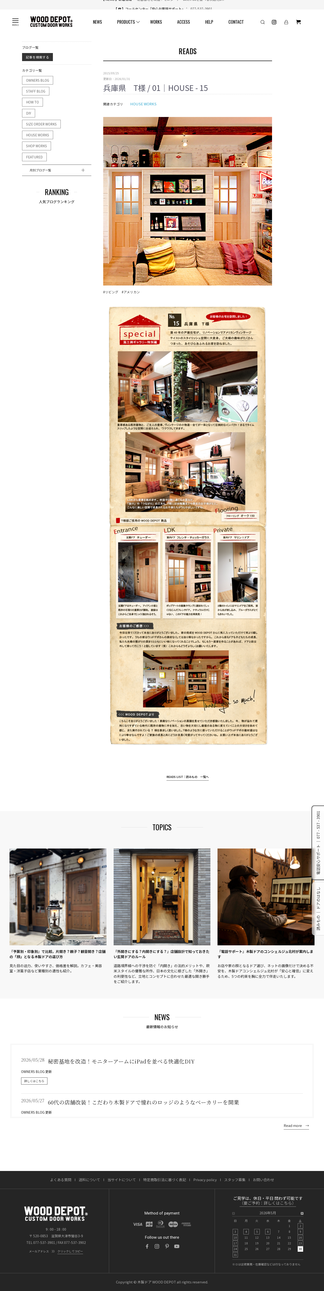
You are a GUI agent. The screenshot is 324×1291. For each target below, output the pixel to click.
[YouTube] (177, 1246)
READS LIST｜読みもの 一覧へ (188, 777)
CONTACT (236, 22)
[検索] (262, 22)
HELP (209, 22)
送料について (89, 1179)
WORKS (156, 22)
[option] (267, 1235)
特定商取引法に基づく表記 (164, 1179)
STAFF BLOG (35, 91)
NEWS (97, 22)
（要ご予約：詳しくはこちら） (268, 1203)
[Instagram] (157, 1246)
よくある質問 (60, 1179)
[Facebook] (147, 1246)
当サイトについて (121, 1179)
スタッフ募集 (234, 1179)
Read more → (296, 1125)
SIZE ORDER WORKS (41, 124)
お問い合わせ (263, 1179)
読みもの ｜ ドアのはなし (318, 909)
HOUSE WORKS (37, 135)
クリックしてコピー (70, 1251)
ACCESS (183, 22)
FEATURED (34, 157)
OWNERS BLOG (37, 80)
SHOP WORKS (36, 145)
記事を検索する (37, 57)
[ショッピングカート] (298, 22)
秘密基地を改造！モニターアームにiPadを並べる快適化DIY (179, 4)
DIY (28, 113)
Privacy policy (205, 1179)
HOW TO (32, 102)
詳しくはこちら (34, 1081)
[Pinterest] (167, 1246)
